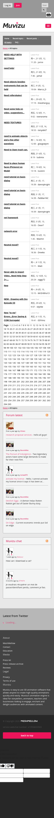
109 (48, 347)
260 (35, 400)
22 (17, 329)
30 (40, 329)
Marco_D (42, 89)
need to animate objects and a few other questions (16, 140)
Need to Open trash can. (16, 150)
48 (46, 332)
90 (28, 344)
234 (18, 393)
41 (25, 332)
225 (27, 389)
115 (27, 351)
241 (48, 393)
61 (37, 336)
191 (22, 377)
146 (18, 362)
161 (35, 366)
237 (31, 393)
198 (5, 381)
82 (5, 344)
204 (31, 381)
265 (9, 404)
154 (5, 366)
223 (18, 389)
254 (10, 400)
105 (32, 347)
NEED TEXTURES (12, 122)
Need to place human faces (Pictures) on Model (14, 167)
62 (40, 336)
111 (10, 351)
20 (11, 329)
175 (48, 370)
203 (27, 381)
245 (18, 396)
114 (22, 351)
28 (34, 329)
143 (5, 362)
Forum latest (14, 415)
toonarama (42, 116)
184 (40, 374)
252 (48, 396)
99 (8, 347)
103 (23, 347)
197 (48, 377)
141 (44, 359)
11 (31, 325)
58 (28, 336)
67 (8, 340)
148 (27, 362)
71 (19, 340)
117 (35, 351)
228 (40, 389)
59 (31, 336)
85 (14, 344)
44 (34, 332)
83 (8, 344)
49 (49, 332)
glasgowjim (43, 143)
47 (43, 332)
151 (40, 362)
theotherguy (44, 103)
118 (40, 351)
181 (27, 374)
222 (14, 389)
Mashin (40, 238)
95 (43, 344)
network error (10, 231)
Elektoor (20, 557)
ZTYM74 (22, 581)
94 (40, 344)
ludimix (40, 157)
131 (48, 355)
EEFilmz (41, 320)
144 (10, 362)
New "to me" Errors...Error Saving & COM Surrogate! (15, 316)
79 (43, 340)
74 (28, 340)
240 (44, 393)
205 (35, 381)
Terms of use (9, 680)
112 (14, 351)
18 (5, 329)
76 (34, 340)
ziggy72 (41, 279)
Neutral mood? (11, 245)
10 (28, 325)
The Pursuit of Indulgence (18, 454)
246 (22, 396)
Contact (6, 647)
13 (37, 325)
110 (5, 351)
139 (35, 359)
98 (5, 347)
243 (10, 396)
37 (14, 332)
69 (14, 340)
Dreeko (41, 252)
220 (5, 389)
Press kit (7, 660)
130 (44, 355)
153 (48, 362)
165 (5, 370)
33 (49, 329)
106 (36, 347)
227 (35, 389)
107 (40, 347)
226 (31, 389)
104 (28, 347)
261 (40, 400)
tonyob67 (42, 130)
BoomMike (24, 450)
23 (19, 329)
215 (31, 385)
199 (10, 381)
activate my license (15, 478)
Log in (8, 5)
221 (10, 389)
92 (34, 344)
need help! (9, 68)
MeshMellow (9, 643)
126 (27, 355)
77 (37, 340)
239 (40, 393)
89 (25, 344)
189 (14, 377)
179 (18, 374)
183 (35, 374)
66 (5, 340)
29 (37, 329)
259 (31, 400)
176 (5, 374)
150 (35, 362)
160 (31, 366)
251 (44, 396)
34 (5, 332)
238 (35, 393)
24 (22, 329)
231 (5, 393)
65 (49, 336)
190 (18, 377)
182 (31, 374)
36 (11, 332)
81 (49, 340)
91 (31, 344)
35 (8, 332)
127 (31, 355)
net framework (11, 217)
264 (5, 404)
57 (25, 336)
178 (14, 374)
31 (43, 329)
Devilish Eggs (12, 500)
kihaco (22, 431)
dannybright (44, 184)
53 (14, 336)
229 (44, 389)
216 (35, 385)
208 (48, 381)
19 (8, 329)
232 (10, 393)
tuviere (41, 171)
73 (25, 340)
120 (48, 351)
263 (48, 400)
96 (46, 344)
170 (27, 370)
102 (19, 347)
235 (22, 393)
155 (10, 366)
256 (18, 400)
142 (48, 359)
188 (10, 377)
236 (27, 393)
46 (40, 332)
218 (44, 385)
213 (22, 385)
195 (40, 377)
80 (46, 340)
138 (31, 359)
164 (48, 366)
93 (37, 344)
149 (31, 362)
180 (22, 374)
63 (43, 336)
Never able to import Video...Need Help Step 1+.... (15, 276)
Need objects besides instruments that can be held (15, 85)
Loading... (9, 622)
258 (27, 400)
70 (17, 340)
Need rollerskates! (13, 95)
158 (22, 366)
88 (22, 344)
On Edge (10, 522)
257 (22, 400)
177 (10, 374)
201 (18, 381)
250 (40, 396)
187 (5, 377)
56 (22, 336)
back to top (27, 735)
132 (5, 359)
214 (27, 385)
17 (49, 325)
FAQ (16, 42)
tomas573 (24, 475)
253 (5, 400)
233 (14, 393)
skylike (40, 306)
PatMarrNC (43, 198)
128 (35, 355)
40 (22, 332)
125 (22, 355)
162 (40, 366)
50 (5, 336)
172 (35, 370)
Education (8, 650)
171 (31, 370)
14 (40, 325)
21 (14, 329)
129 (40, 355)
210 (10, 385)
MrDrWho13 (44, 293)
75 (31, 340)
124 (18, 355)
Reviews (7, 667)
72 (22, 340)
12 (34, 325)
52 (11, 336)
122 (10, 355)
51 (8, 336)
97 (49, 344)
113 (18, 351)
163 (44, 366)
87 (19, 344)
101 (15, 347)
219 (48, 385)
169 (22, 370)
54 (17, 336)
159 (27, 366)
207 (44, 381)
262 (44, 400)
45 (37, 332)
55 (19, 336)
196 (44, 377)
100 (11, 347)
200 (14, 381)
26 (28, 329)
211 (14, 385)
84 (11, 344)
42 (28, 332)
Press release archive (13, 663)
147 (22, 362)
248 (31, 396)
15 (43, 325)
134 (14, 359)
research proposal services (19, 434)
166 (10, 370)
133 (10, 359)
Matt (40, 266)
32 (46, 329)
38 (17, 332)
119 (44, 351)
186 (48, 374)
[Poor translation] (10, 766)
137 (27, 359)
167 (14, 370)
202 (22, 381)
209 (5, 385)
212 (18, 385)
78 (40, 340)
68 (11, 340)
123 (14, 355)
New (6, 285)
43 (31, 332)
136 (22, 359)
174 (44, 370)
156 (14, 366)
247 (27, 396)
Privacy (6, 677)
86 (17, 344)
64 (46, 336)
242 (5, 396)
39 (19, 332)
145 (14, 362)
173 (40, 370)
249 (35, 396)
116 (31, 351)
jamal (39, 75)
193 (31, 377)
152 (44, 362)
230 (48, 389)
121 (5, 355)
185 (44, 374)
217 (40, 385)
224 (22, 389)
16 (46, 325)
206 (40, 381)
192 (27, 377)
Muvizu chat (14, 541)
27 (31, 329)
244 (14, 396)
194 (35, 377)
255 (14, 400)
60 (34, 336)
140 (40, 359)
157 (18, 366)
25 (25, 329)
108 (44, 347)
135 (18, 359)
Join (18, 5)
